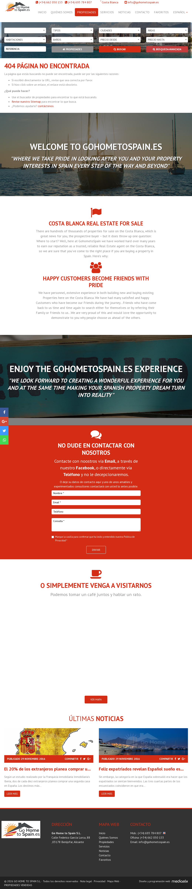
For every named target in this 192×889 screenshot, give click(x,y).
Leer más (12, 793)
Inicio (42, 12)
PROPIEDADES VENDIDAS (18, 885)
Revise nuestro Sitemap (26, 101)
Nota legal (86, 881)
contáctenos (46, 106)
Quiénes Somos (62, 12)
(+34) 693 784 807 (80, 2)
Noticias (124, 12)
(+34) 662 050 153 (51, 2)
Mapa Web (113, 881)
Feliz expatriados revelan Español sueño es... (141, 769)
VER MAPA (96, 699)
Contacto (142, 12)
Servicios (107, 12)
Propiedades (86, 12)
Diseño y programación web (154, 881)
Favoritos (161, 12)
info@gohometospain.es (143, 2)
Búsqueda (167, 49)
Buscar (120, 49)
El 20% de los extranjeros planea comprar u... (47, 769)
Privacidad (99, 881)
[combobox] (25, 30)
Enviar (96, 549)
